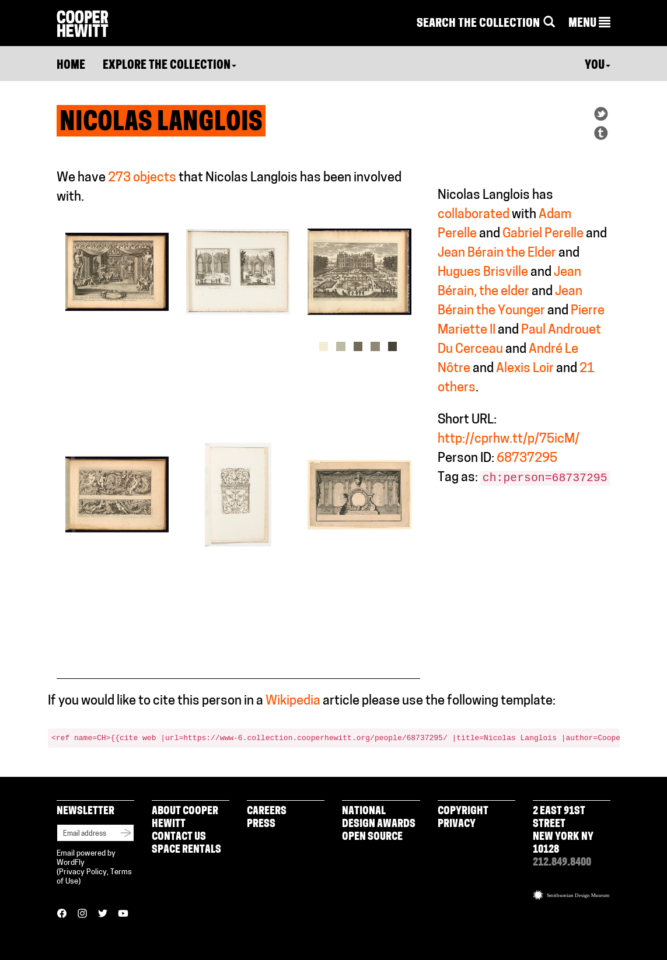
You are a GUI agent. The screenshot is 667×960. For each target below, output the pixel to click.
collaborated (473, 215)
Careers (267, 811)
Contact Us (179, 837)
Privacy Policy (83, 872)
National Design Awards (378, 818)
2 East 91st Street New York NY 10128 (563, 831)
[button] (589, 24)
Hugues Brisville (483, 272)
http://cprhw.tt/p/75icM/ (508, 439)
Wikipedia (293, 701)
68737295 (527, 458)
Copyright (463, 811)
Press (261, 824)
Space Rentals (186, 850)
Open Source (372, 837)
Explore (169, 66)
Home (71, 66)
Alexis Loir (525, 369)
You (597, 66)
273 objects (142, 178)
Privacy (457, 824)
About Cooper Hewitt (185, 818)
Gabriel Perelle (543, 234)
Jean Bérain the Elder (497, 253)
